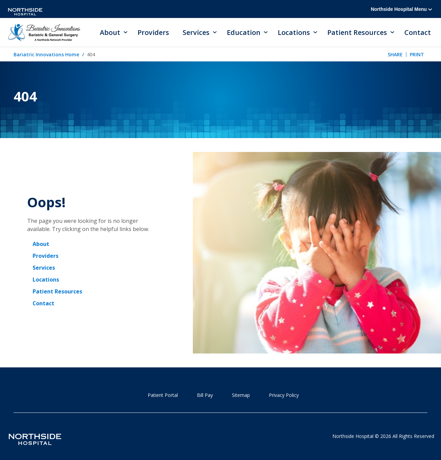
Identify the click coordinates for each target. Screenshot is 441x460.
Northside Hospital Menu (401, 9)
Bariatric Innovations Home (46, 55)
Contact (417, 32)
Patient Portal (163, 395)
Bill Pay (205, 395)
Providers (153, 32)
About (41, 245)
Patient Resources (57, 291)
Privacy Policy (284, 395)
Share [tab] (395, 55)
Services (44, 268)
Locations (46, 280)
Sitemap (241, 395)
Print (417, 55)
